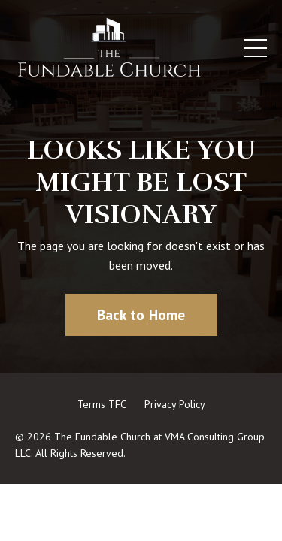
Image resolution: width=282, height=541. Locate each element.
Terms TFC (101, 404)
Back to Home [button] (141, 314)
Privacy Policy (174, 404)
